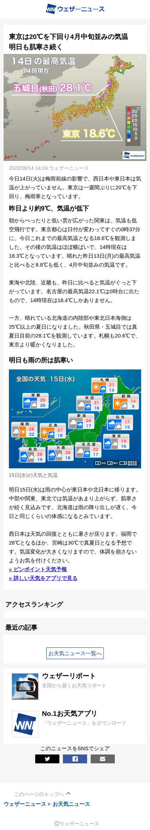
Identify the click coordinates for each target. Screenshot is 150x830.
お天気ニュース (71, 804)
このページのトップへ (39, 794)
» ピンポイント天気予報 (38, 569)
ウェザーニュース (25, 804)
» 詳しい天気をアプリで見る (43, 578)
